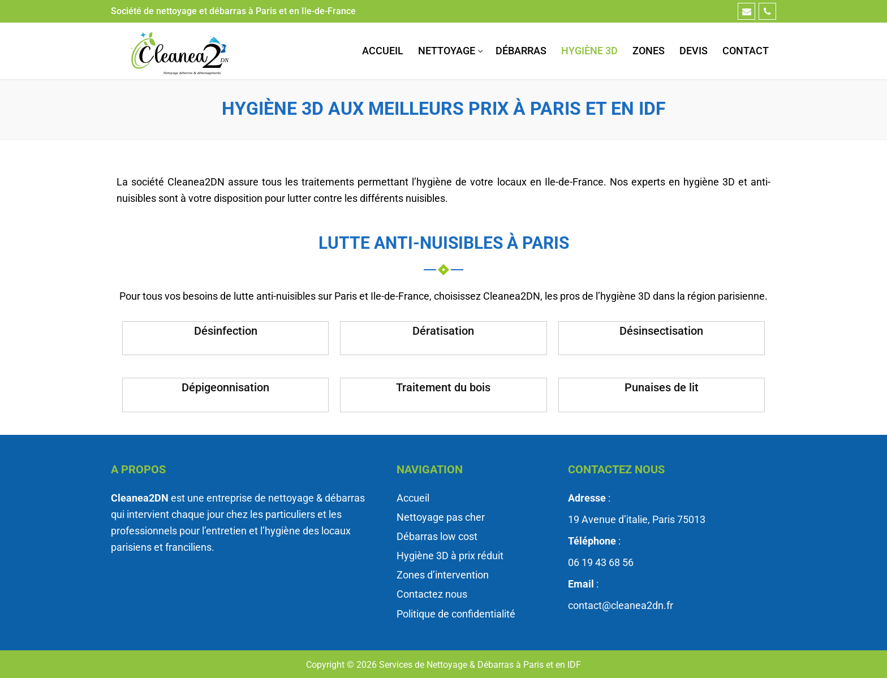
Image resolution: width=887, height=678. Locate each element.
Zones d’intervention (443, 575)
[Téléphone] (767, 11)
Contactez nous (432, 594)
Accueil (413, 498)
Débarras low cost (437, 536)
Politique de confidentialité (456, 614)
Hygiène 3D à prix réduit (450, 556)
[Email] (746, 11)
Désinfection (225, 331)
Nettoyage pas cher (441, 517)
